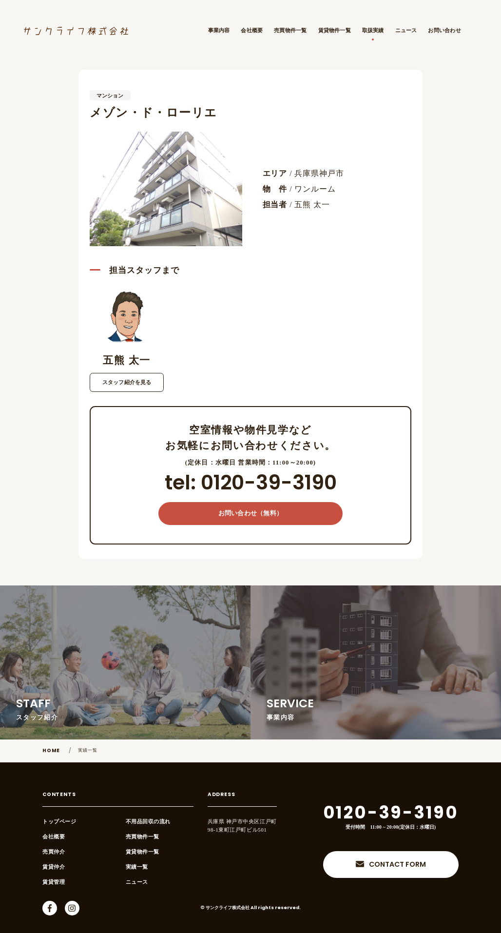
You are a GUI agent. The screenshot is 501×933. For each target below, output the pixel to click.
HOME (51, 751)
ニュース (406, 30)
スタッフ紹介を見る (127, 382)
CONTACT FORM (397, 865)
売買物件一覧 (290, 30)
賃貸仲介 (53, 867)
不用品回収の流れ (148, 821)
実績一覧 (88, 750)
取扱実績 (373, 30)
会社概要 (252, 30)
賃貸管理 (53, 882)
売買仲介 (53, 852)
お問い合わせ (444, 30)
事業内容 (219, 30)
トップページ (59, 821)
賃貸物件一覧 (334, 30)
